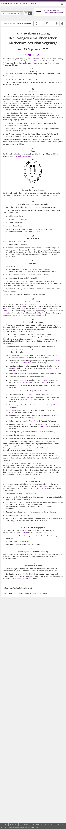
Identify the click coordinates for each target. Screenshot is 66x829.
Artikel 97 (44, 380)
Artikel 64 (40, 313)
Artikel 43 (27, 363)
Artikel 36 (52, 368)
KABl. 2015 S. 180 (21, 578)
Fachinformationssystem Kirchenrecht (20, 3)
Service (4, 824)
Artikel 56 (6, 311)
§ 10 (40, 448)
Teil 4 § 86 (19, 446)
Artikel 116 (55, 304)
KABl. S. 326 (33, 55)
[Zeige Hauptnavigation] (62, 3)
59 (41, 357)
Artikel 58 (51, 385)
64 (51, 373)
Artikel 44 (54, 195)
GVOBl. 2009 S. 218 (23, 156)
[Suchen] (30, 13)
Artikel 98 (23, 382)
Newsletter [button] (13, 824)
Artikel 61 (37, 421)
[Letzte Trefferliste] (26, 13)
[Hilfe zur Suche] (21, 13)
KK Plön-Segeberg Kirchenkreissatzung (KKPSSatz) (26, 23)
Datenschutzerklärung (38, 824)
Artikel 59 (42, 432)
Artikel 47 (49, 394)
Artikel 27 (32, 394)
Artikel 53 (37, 399)
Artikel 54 (33, 357)
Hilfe (63, 824)
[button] (42, 23)
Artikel (46, 373)
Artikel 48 (30, 373)
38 (59, 368)
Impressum (24, 824)
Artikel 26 (50, 444)
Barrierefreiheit (53, 824)
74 (14, 370)
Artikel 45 (36, 61)
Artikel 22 (58, 361)
